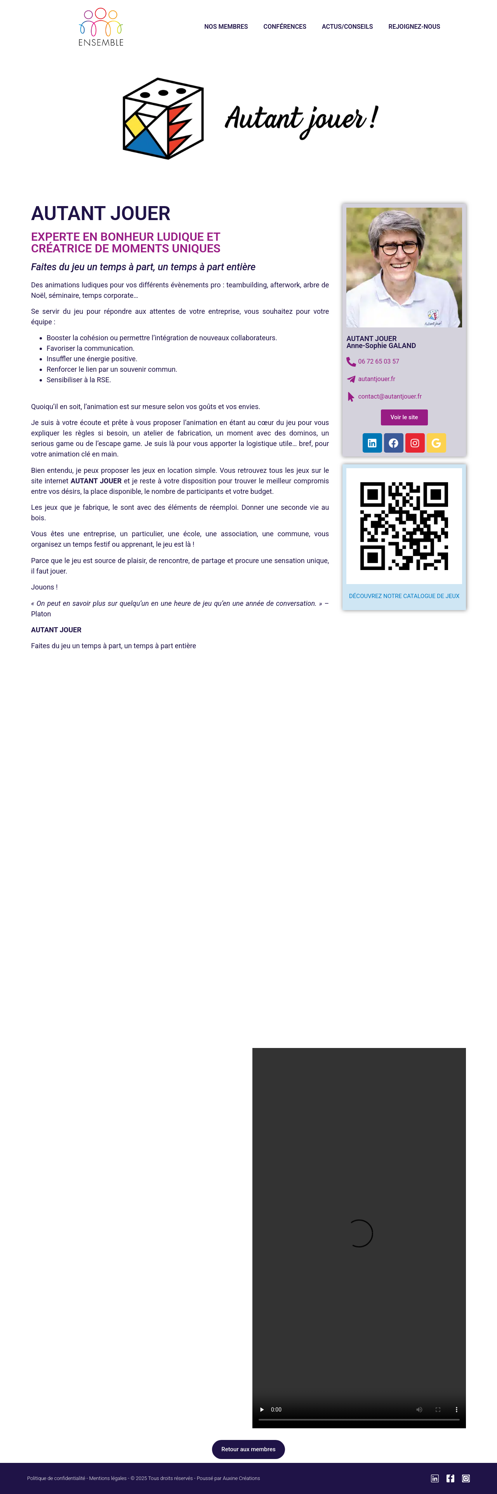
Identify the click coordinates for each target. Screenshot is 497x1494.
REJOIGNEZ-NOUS (414, 26)
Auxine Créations (241, 1478)
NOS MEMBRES (226, 26)
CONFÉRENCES (285, 26)
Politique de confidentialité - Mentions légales (77, 1478)
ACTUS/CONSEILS (347, 26)
